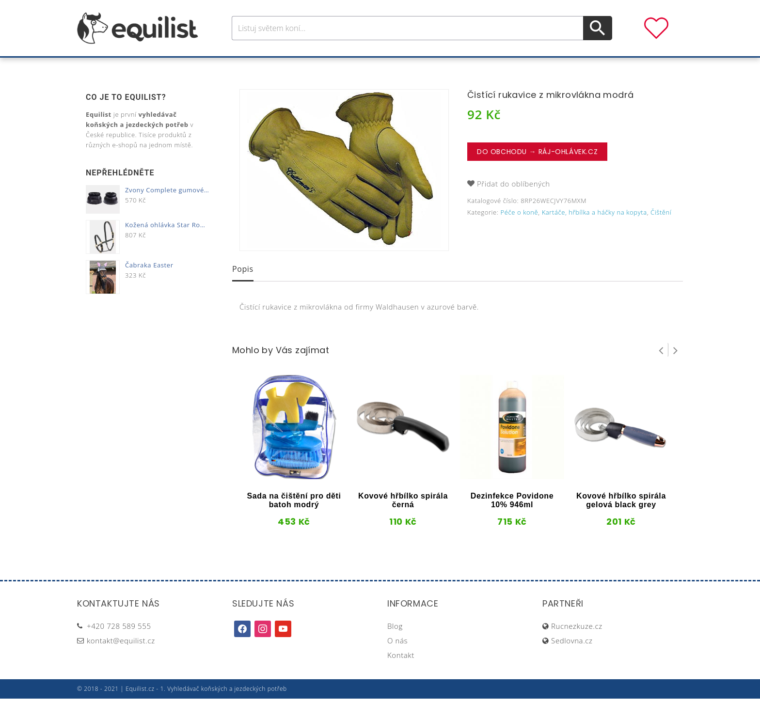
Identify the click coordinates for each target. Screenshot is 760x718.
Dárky (524, 67)
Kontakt (400, 674)
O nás (397, 660)
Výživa (415, 67)
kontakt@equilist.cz (121, 660)
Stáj (449, 67)
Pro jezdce (300, 67)
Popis (242, 288)
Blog (395, 645)
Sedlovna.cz (571, 660)
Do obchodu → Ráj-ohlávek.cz (537, 171)
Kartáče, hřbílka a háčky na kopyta (594, 231)
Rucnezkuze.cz (576, 645)
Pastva (484, 67)
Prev (661, 369)
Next (675, 369)
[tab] (242, 289)
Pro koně (244, 67)
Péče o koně (363, 67)
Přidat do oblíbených (513, 203)
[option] (344, 189)
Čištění (660, 231)
